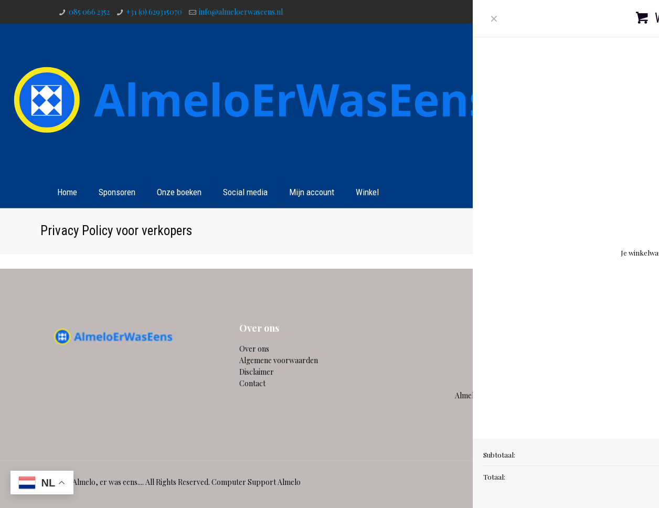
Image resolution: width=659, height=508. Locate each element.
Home (486, 230)
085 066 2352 (89, 12)
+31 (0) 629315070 (154, 12)
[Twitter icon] (567, 11)
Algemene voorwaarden (278, 360)
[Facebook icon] (553, 11)
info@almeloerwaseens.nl (241, 12)
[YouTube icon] (582, 11)
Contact (584, 192)
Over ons (254, 349)
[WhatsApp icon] (539, 11)
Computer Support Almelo (256, 482)
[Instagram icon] (596, 11)
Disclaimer (256, 372)
